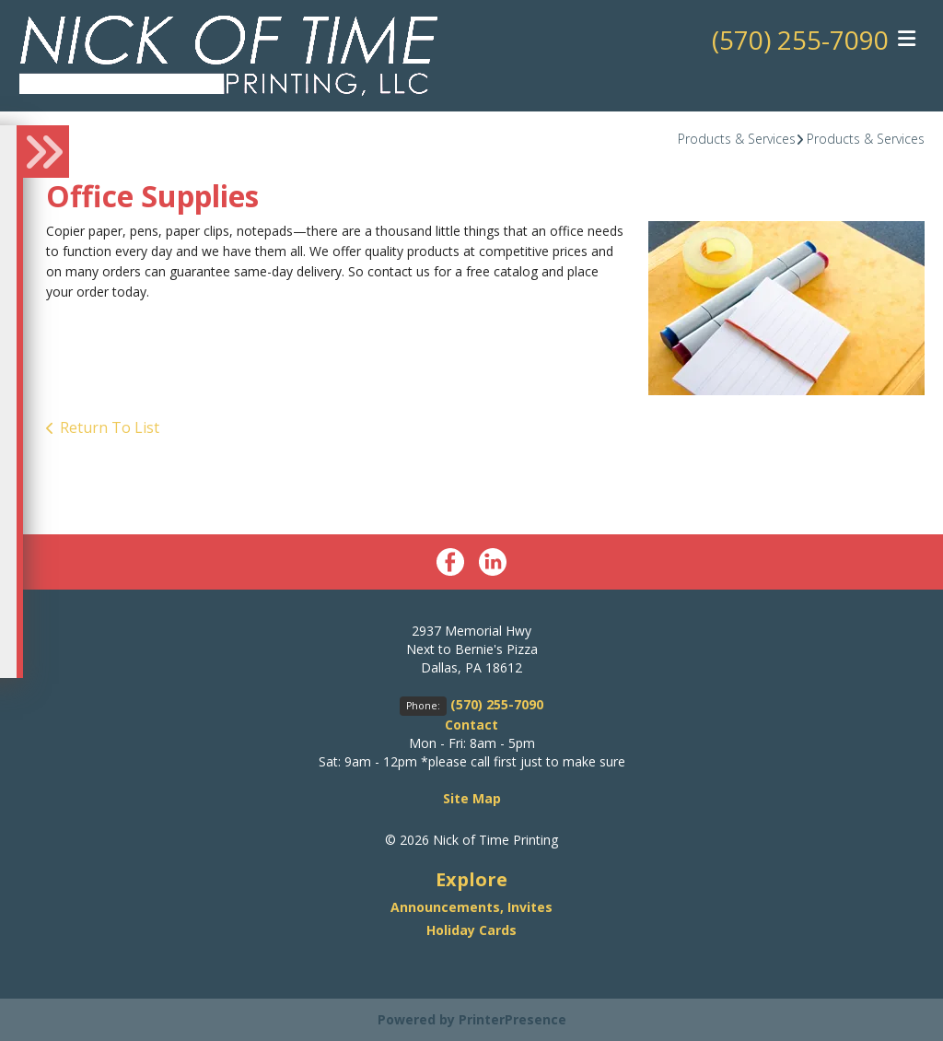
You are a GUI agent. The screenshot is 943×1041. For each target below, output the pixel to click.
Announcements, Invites (471, 907)
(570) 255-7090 (800, 39)
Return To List (109, 427)
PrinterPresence (512, 1019)
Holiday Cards (471, 930)
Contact (471, 724)
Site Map (472, 798)
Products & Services (737, 138)
